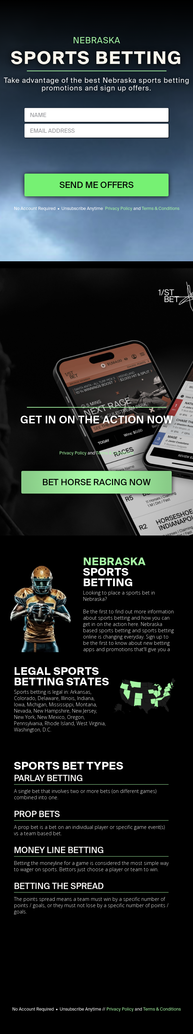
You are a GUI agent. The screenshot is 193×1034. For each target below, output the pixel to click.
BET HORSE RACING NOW (96, 482)
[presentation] (97, 156)
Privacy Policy (118, 208)
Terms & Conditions (160, 208)
